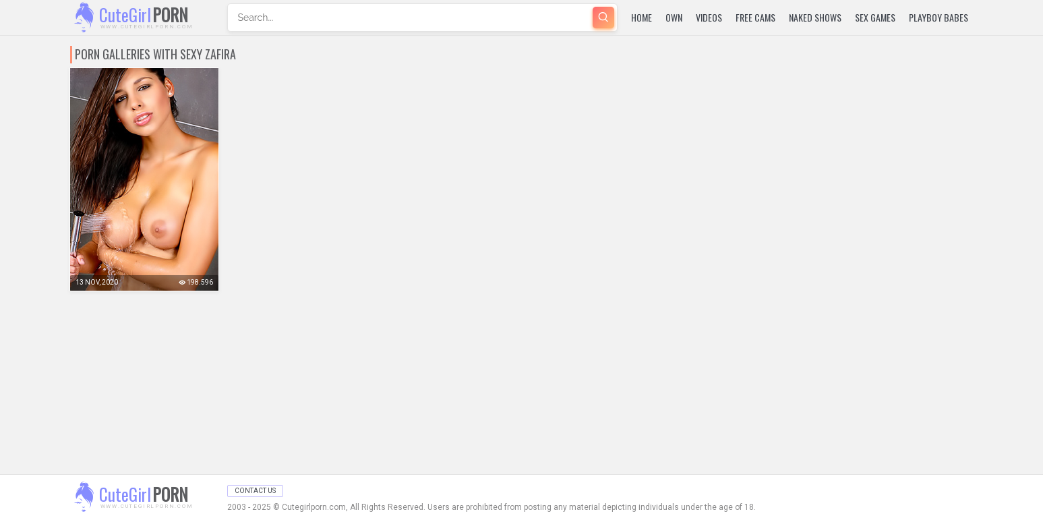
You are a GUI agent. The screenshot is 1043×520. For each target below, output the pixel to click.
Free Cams (755, 17)
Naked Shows (815, 17)
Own (673, 17)
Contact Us (255, 490)
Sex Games (875, 17)
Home (641, 17)
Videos (709, 17)
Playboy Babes (938, 17)
